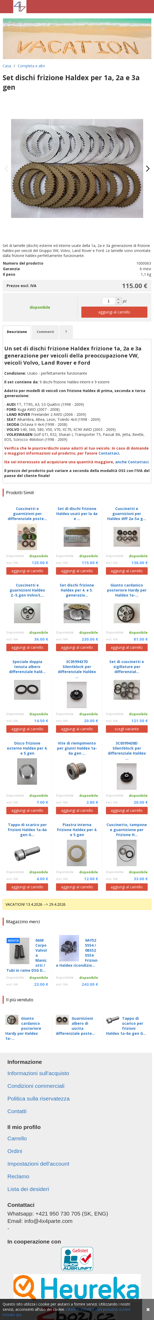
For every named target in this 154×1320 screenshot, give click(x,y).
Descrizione (17, 332)
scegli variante (127, 728)
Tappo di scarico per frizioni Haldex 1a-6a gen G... (126, 1026)
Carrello (17, 1138)
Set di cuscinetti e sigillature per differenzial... (126, 666)
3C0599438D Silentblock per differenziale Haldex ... (127, 751)
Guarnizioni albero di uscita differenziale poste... (75, 1026)
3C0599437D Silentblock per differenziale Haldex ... (77, 669)
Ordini (14, 1151)
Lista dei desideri (28, 1189)
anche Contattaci (131, 461)
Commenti (45, 332)
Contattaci (109, 453)
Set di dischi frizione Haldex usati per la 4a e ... (76, 513)
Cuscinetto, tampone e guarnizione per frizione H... (126, 829)
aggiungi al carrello (114, 311)
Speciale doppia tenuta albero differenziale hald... (27, 666)
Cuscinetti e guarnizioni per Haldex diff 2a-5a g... (126, 513)
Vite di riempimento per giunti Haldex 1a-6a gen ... (77, 748)
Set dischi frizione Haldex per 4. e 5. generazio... (77, 590)
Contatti (16, 1111)
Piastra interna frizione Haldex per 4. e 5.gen (77, 829)
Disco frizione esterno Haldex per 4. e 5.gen (27, 748)
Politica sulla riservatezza (38, 1098)
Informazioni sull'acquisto (38, 1073)
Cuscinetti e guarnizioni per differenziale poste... (27, 513)
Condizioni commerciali (35, 1086)
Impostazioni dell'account (38, 1164)
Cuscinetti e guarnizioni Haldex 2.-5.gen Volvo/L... (27, 590)
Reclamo (18, 1176)
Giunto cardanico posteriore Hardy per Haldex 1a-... (23, 1028)
